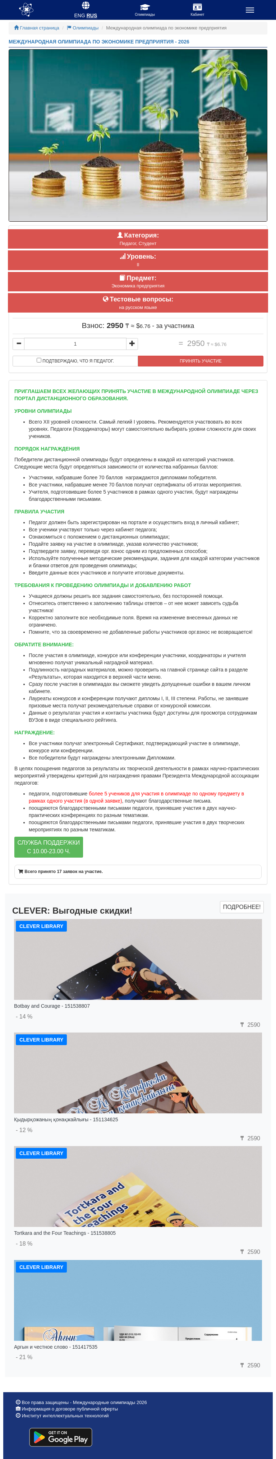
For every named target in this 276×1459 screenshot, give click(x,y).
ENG (79, 15)
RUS (92, 15)
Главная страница (36, 28)
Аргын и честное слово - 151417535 (55, 1347)
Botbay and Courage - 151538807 (52, 1006)
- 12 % (24, 1130)
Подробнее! (242, 907)
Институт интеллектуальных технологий (65, 1415)
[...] (75, 344)
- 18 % (24, 1244)
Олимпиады (83, 28)
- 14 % (24, 1017)
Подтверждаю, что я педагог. (75, 361)
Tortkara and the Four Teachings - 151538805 (65, 1233)
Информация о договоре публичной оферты (69, 1409)
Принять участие (201, 361)
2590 (249, 1025)
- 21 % (24, 1357)
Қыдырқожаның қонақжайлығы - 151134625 (66, 1119)
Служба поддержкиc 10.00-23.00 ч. (49, 847)
